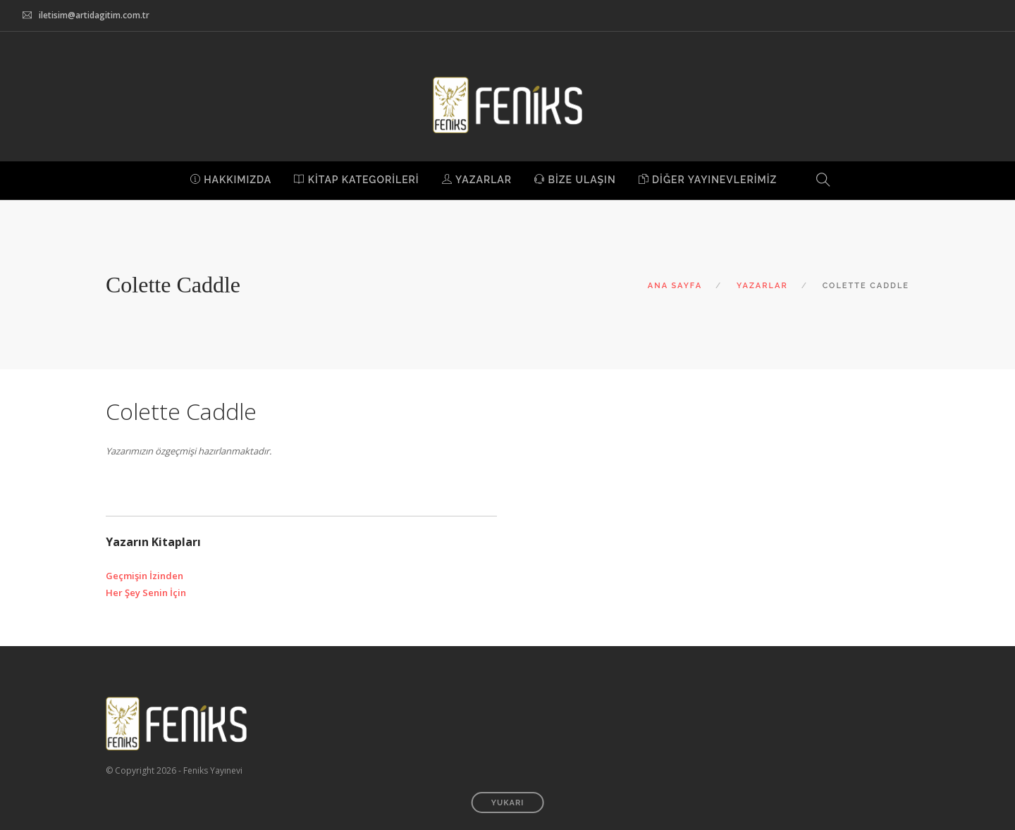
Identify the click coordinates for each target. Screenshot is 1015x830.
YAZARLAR (477, 179)
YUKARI (507, 802)
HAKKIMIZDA (231, 179)
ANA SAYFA (675, 285)
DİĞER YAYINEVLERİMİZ (708, 179)
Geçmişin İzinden (144, 575)
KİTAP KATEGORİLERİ (356, 179)
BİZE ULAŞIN (575, 179)
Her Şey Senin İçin (146, 592)
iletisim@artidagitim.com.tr (94, 15)
